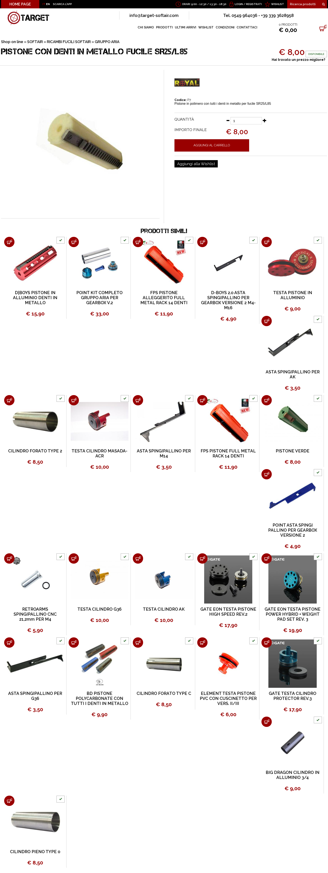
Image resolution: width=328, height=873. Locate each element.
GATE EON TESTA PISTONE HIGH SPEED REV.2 (228, 612)
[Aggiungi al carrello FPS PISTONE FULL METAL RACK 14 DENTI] (202, 400)
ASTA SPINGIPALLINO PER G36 (35, 696)
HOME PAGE (20, 4)
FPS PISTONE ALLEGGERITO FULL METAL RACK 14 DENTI (163, 297)
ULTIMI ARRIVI (185, 27)
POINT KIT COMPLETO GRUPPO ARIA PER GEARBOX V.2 (99, 297)
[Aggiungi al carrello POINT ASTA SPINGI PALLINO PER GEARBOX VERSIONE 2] (266, 474)
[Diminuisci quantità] (228, 120)
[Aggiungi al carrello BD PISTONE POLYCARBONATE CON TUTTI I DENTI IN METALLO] (74, 642)
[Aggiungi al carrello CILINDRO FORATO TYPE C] (138, 642)
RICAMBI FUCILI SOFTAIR (69, 42)
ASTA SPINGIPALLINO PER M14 (164, 453)
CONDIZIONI (225, 27)
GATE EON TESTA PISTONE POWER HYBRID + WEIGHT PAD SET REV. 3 (292, 614)
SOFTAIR (35, 42)
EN (48, 4)
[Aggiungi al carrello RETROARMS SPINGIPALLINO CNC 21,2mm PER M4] (9, 558)
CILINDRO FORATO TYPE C (164, 693)
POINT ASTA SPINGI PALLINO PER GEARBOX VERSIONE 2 (292, 530)
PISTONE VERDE (292, 450)
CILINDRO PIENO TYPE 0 (35, 851)
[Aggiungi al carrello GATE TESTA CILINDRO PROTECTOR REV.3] (266, 642)
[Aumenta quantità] (264, 120)
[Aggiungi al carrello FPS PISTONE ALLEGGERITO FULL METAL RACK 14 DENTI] (138, 242)
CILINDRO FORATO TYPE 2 (35, 450)
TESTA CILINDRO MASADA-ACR (99, 453)
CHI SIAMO (146, 27)
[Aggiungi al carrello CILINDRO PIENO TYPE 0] (9, 801)
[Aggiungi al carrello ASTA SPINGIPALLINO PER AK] (266, 321)
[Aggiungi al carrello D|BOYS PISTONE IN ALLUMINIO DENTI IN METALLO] (9, 242)
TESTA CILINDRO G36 (99, 609)
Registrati (254, 4)
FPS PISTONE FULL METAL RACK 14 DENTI (228, 453)
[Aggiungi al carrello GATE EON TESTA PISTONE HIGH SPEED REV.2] (202, 558)
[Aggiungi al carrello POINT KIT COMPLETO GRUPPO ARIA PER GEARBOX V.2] (74, 242)
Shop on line (12, 42)
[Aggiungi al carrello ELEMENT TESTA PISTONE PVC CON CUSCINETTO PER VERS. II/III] (202, 642)
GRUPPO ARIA (107, 42)
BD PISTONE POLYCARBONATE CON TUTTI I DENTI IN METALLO (99, 698)
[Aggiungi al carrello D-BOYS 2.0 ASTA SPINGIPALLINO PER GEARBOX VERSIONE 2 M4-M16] (202, 242)
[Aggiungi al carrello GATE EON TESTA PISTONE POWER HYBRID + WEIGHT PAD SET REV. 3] (266, 558)
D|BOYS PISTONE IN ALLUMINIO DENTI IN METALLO (35, 297)
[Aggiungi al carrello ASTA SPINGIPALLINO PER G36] (9, 642)
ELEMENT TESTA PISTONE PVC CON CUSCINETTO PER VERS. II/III (228, 698)
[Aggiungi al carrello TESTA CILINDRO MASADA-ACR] (74, 400)
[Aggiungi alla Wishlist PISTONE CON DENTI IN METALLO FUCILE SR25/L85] (196, 164)
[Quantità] (246, 120)
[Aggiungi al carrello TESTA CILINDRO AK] (138, 558)
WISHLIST (277, 4)
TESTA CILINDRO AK (164, 609)
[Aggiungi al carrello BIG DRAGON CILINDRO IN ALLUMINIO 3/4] (266, 722)
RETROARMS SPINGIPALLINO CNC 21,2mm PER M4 (35, 614)
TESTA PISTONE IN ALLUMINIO (292, 295)
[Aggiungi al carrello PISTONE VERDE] (266, 400)
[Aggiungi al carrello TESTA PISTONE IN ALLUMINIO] (266, 242)
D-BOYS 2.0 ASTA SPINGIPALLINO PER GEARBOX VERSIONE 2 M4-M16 (228, 300)
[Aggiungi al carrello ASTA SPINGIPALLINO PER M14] (138, 400)
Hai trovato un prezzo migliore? (298, 60)
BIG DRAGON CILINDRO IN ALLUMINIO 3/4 (292, 775)
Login (239, 4)
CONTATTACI (247, 27)
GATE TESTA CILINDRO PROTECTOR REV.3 (292, 696)
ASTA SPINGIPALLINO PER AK (293, 374)
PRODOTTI (164, 27)
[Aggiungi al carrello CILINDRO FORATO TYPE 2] (9, 400)
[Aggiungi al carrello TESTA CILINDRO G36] (74, 558)
